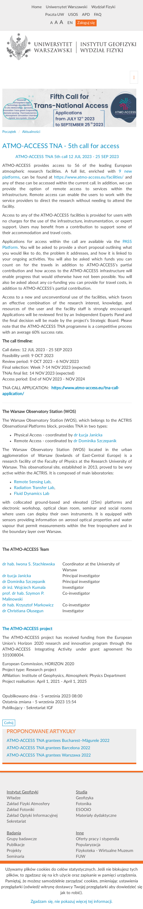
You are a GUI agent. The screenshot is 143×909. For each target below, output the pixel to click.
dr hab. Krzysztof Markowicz (27, 605)
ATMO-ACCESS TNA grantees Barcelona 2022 (48, 748)
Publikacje (16, 845)
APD (86, 14)
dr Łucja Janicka (88, 435)
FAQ (97, 14)
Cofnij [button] (8, 723)
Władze (13, 798)
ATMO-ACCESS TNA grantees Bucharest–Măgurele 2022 (58, 741)
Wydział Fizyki (103, 7)
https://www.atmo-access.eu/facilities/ (88, 177)
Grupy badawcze (22, 839)
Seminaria (15, 857)
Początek (9, 131)
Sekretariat (16, 821)
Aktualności (31, 131)
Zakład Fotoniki (20, 810)
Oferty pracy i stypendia (97, 839)
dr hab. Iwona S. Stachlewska (28, 564)
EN (70, 23)
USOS (73, 14)
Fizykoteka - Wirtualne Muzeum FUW (104, 854)
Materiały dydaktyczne (96, 816)
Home (37, 7)
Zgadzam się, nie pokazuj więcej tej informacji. (71, 902)
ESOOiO (83, 810)
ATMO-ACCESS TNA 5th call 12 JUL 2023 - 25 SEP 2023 (67, 157)
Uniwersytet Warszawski (66, 7)
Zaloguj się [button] (86, 23)
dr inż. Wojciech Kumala (24, 588)
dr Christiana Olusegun (22, 611)
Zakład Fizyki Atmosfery (28, 804)
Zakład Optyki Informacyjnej (32, 816)
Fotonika (83, 804)
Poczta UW (54, 14)
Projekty (14, 851)
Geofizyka (84, 798)
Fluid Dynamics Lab (31, 494)
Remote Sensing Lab (32, 482)
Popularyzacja (88, 845)
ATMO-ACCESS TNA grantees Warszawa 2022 (49, 755)
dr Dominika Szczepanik (96, 441)
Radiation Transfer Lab (34, 488)
